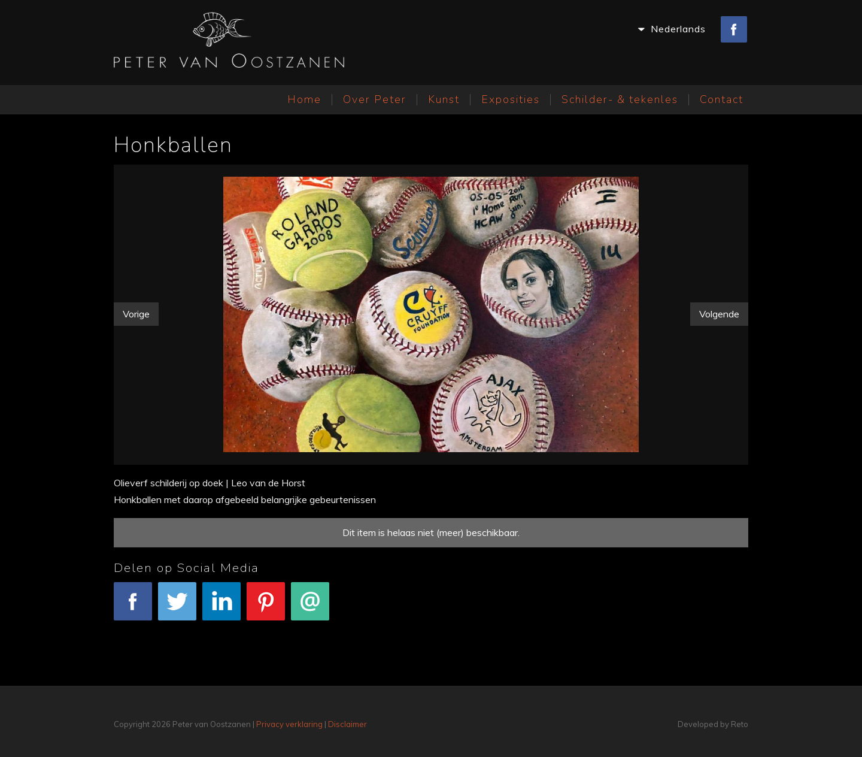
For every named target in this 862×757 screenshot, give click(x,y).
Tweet (177, 607)
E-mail (310, 607)
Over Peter (374, 99)
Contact (721, 99)
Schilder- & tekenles (619, 99)
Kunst (444, 99)
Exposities (510, 99)
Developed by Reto (713, 724)
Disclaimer (347, 724)
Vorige (136, 314)
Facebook (133, 607)
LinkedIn (221, 607)
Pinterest (266, 607)
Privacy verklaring (289, 724)
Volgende (719, 314)
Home (304, 99)
